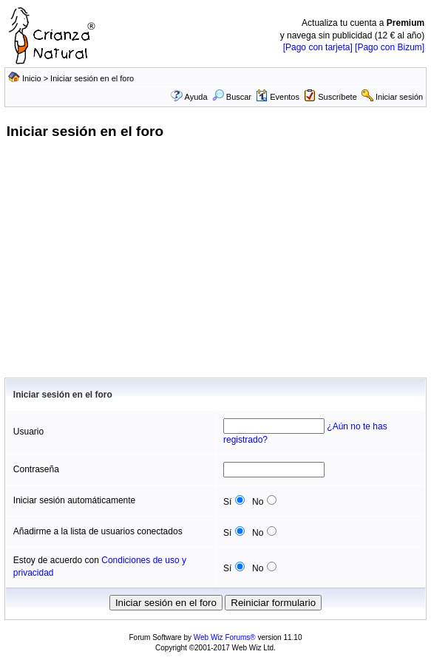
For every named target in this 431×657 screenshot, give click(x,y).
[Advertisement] (215, 266)
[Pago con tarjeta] (318, 47)
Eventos (277, 96)
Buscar (231, 96)
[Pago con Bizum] (389, 47)
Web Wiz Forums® (225, 637)
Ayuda (196, 96)
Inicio (31, 78)
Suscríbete (337, 96)
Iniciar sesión (399, 96)
